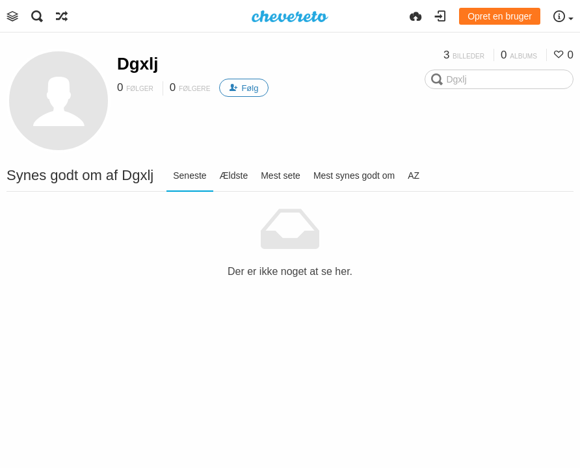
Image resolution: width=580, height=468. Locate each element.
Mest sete (280, 175)
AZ (413, 175)
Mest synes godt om (354, 175)
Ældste (234, 175)
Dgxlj (138, 63)
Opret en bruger (500, 16)
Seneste (189, 175)
